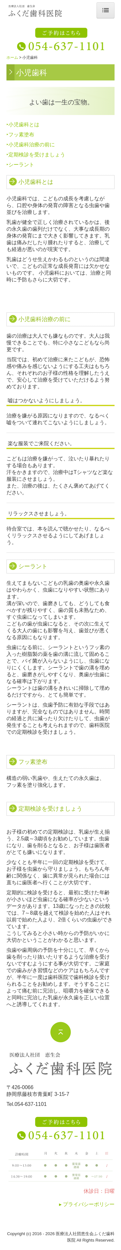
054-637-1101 (31, 1104)
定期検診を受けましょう (36, 154)
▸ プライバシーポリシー (87, 1204)
